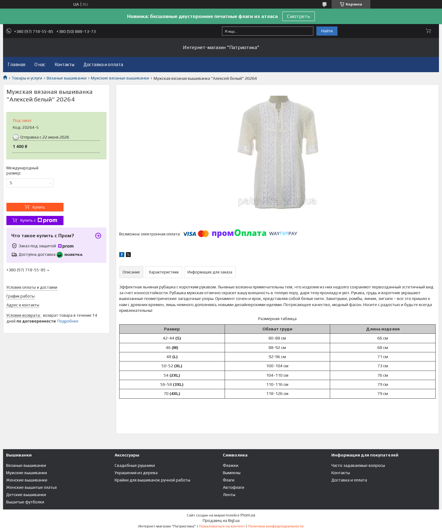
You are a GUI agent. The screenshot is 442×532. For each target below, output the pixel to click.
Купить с (38, 220)
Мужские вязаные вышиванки (120, 78)
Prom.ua (248, 515)
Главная (16, 64)
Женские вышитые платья (31, 487)
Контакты (64, 64)
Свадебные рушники (135, 465)
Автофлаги (233, 487)
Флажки (230, 465)
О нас (39, 64)
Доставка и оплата (103, 64)
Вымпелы (232, 472)
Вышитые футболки (25, 501)
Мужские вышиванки (26, 472)
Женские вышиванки (26, 479)
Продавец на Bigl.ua (221, 520)
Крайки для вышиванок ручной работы (152, 479)
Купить (38, 207)
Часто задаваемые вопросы (358, 465)
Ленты (229, 494)
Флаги (228, 479)
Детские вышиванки (26, 494)
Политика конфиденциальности (276, 526)
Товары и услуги (27, 78)
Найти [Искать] (327, 31)
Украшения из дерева (136, 472)
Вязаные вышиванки (67, 78)
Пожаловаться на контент (222, 526)
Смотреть (298, 16)
